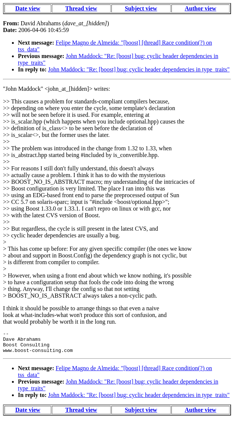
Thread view (81, 8)
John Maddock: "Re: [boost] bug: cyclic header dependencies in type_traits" (139, 69)
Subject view (141, 8)
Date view (27, 8)
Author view (200, 8)
